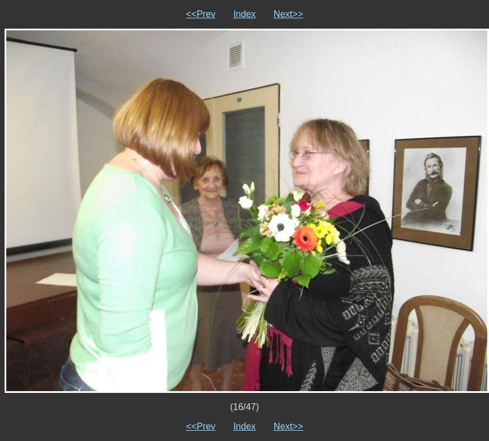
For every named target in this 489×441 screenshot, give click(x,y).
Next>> (288, 14)
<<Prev (201, 14)
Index (244, 14)
